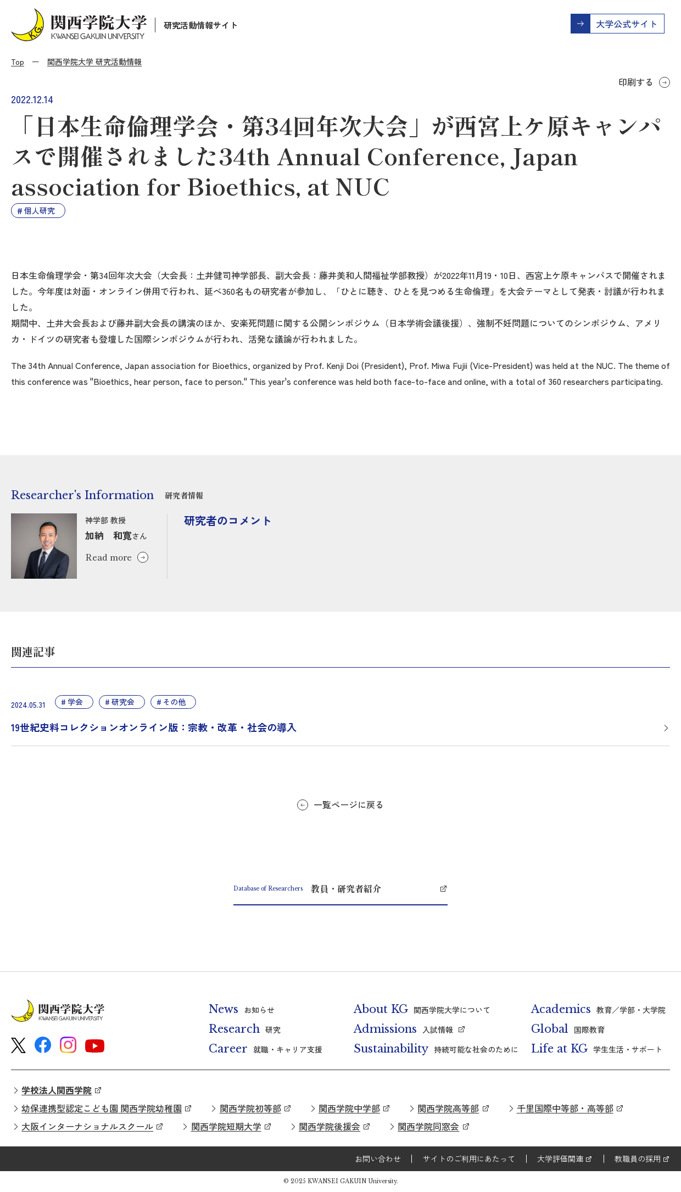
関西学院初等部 (250, 1108)
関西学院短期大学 (226, 1126)
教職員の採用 (638, 1158)
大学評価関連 (560, 1158)
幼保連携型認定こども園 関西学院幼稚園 (101, 1108)
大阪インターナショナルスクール (87, 1126)
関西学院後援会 (329, 1126)
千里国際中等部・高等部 (565, 1108)
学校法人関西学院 (56, 1089)
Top (17, 61)
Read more (108, 556)
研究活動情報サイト (201, 25)
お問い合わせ (378, 1158)
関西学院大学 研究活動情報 (94, 61)
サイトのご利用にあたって (469, 1158)
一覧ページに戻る (349, 804)
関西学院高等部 (448, 1108)
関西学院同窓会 (428, 1126)
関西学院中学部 (349, 1108)
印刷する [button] (636, 81)
